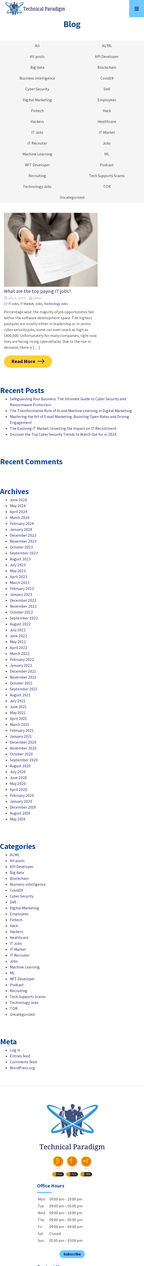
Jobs (107, 143)
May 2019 (17, 819)
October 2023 (21, 547)
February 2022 (22, 659)
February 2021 (22, 730)
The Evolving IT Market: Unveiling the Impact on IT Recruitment (63, 428)
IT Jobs (37, 132)
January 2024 (21, 529)
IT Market (107, 132)
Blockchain (106, 67)
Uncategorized (72, 197)
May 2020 (18, 783)
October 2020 (21, 754)
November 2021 (23, 677)
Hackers (37, 121)
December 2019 (23, 807)
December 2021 (23, 671)
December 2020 (23, 742)
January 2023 (21, 594)
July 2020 (18, 771)
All (37, 45)
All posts (37, 56)
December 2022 (23, 600)
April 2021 (18, 718)
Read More (23, 361)
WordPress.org (22, 1067)
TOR (107, 186)
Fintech (37, 110)
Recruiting (37, 175)
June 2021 (18, 706)
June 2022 (18, 635)
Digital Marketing (37, 99)
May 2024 (18, 505)
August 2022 (20, 624)
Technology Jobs (37, 186)
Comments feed (23, 1062)
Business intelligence (37, 78)
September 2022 (24, 618)
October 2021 (21, 683)
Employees (106, 99)
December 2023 (23, 535)
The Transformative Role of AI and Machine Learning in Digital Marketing (71, 410)
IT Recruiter (37, 143)
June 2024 (18, 499)
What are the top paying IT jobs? (37, 291)
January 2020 (21, 801)
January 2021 (21, 736)
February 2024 (22, 523)
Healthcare (107, 121)
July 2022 (18, 630)
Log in (15, 1050)
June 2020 (18, 777)
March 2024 (19, 517)
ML (106, 154)
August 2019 (20, 813)
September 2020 (24, 760)
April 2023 (18, 576)
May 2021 (17, 712)
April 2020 (18, 789)
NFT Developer (37, 164)
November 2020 (23, 748)
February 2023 (22, 588)
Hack (107, 110)
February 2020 (22, 795)
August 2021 (20, 695)
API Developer (107, 56)
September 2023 (24, 553)
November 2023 (23, 541)
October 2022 (21, 612)
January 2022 (21, 665)
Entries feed (20, 1056)
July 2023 (18, 564)
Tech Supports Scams (107, 175)
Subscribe (72, 1254)
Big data (37, 67)
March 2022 (20, 653)
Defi (107, 89)
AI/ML (107, 45)
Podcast (107, 164)
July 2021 (17, 700)
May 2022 (18, 641)
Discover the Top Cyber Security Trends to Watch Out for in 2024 (63, 434)
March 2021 (19, 724)
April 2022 (18, 647)
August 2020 (20, 765)
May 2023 (18, 570)
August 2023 (20, 559)
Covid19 (106, 78)
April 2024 (18, 511)
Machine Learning (37, 154)
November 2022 (23, 606)
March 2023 (19, 582)
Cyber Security (37, 89)
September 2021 (23, 689)
